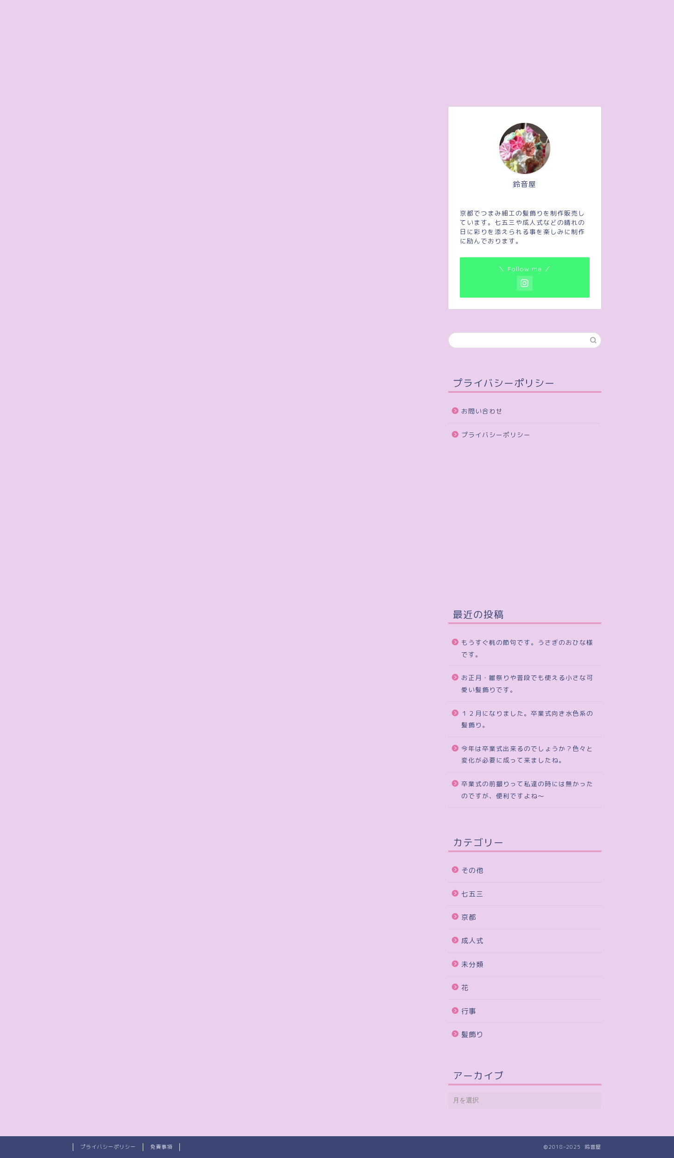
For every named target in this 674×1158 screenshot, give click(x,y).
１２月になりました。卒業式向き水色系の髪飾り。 (527, 719)
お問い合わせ (482, 411)
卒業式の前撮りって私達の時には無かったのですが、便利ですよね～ (527, 789)
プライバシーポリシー (496, 434)
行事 (468, 1011)
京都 (468, 917)
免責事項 (161, 1147)
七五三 (472, 894)
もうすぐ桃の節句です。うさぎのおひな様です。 (527, 648)
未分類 (472, 964)
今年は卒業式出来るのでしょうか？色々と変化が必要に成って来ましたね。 (527, 754)
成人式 (472, 941)
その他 (472, 870)
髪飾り (472, 1034)
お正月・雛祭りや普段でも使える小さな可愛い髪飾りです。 (527, 683)
